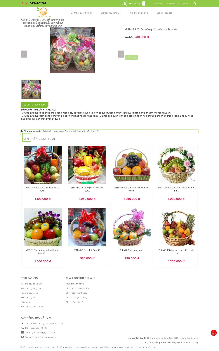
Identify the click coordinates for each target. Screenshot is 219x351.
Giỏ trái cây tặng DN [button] (111, 12)
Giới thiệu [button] (171, 3)
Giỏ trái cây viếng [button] (139, 12)
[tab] (35, 105)
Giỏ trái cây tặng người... (33, 306)
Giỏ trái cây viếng (29, 293)
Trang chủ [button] (157, 3)
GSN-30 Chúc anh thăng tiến (87, 250)
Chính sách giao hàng (76, 297)
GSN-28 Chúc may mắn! (131, 250)
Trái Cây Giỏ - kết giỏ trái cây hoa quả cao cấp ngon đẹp (69, 347)
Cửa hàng (26, 302)
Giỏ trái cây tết (28, 297)
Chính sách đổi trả (74, 302)
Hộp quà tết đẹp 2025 (138, 338)
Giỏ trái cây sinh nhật (31, 284)
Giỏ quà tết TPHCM (164, 342)
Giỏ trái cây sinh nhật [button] (81, 12)
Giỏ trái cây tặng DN (31, 288)
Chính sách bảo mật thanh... (79, 288)
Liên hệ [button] (184, 3)
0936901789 (38, 3)
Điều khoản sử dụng (146, 347)
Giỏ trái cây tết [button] (164, 12)
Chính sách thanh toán (76, 293)
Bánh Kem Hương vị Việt (121, 347)
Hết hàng (131, 57)
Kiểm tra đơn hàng (75, 284)
